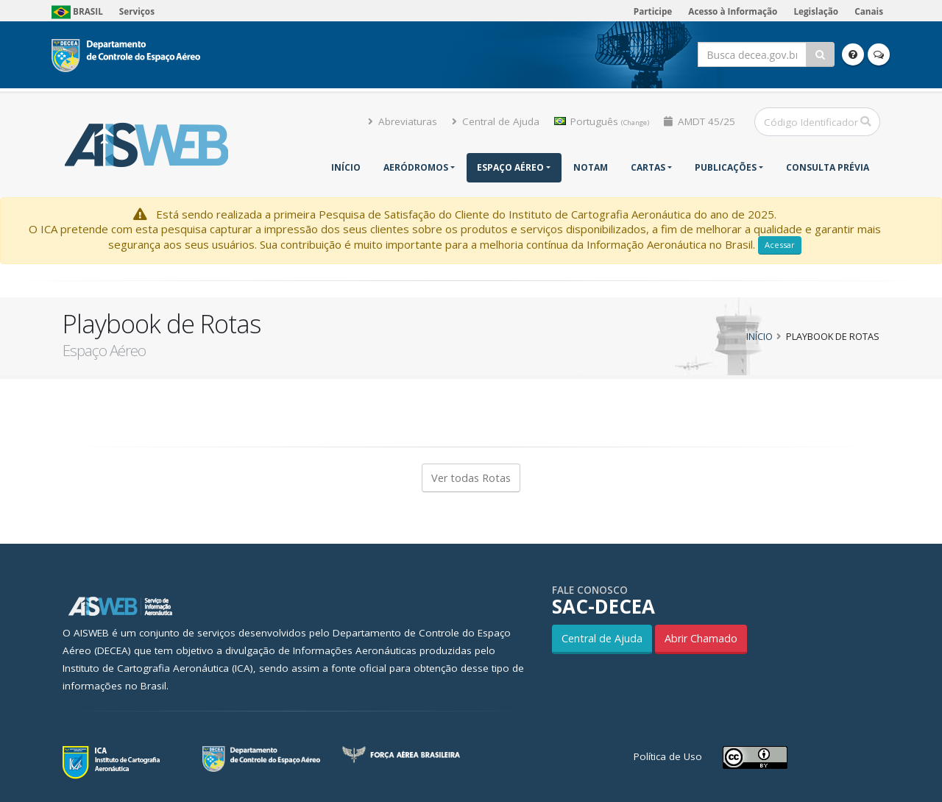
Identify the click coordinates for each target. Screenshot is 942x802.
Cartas (648, 167)
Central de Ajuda (495, 121)
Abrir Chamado (701, 638)
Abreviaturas (402, 121)
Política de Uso (668, 756)
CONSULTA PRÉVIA (827, 167)
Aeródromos (415, 167)
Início (346, 167)
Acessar (780, 244)
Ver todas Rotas (471, 478)
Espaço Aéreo (510, 167)
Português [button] (601, 121)
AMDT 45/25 (699, 121)
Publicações (726, 167)
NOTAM (590, 167)
